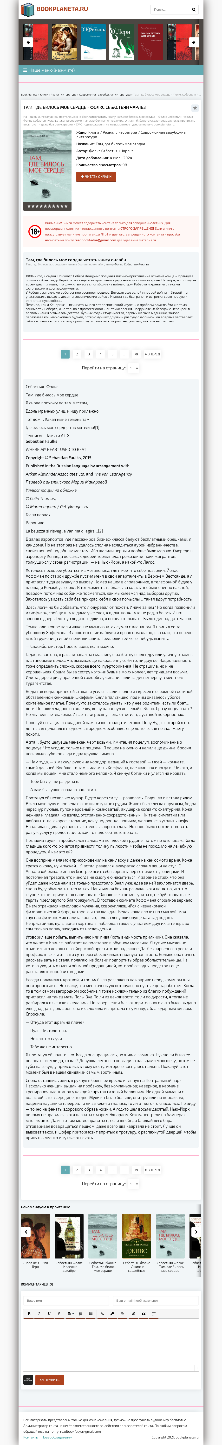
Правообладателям (57, 1437)
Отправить (49, 1380)
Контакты (31, 1437)
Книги (93, 132)
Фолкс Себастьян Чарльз (111, 150)
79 (136, 354)
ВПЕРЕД (152, 354)
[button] (28, 1313)
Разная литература (120, 132)
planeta (54, 9)
